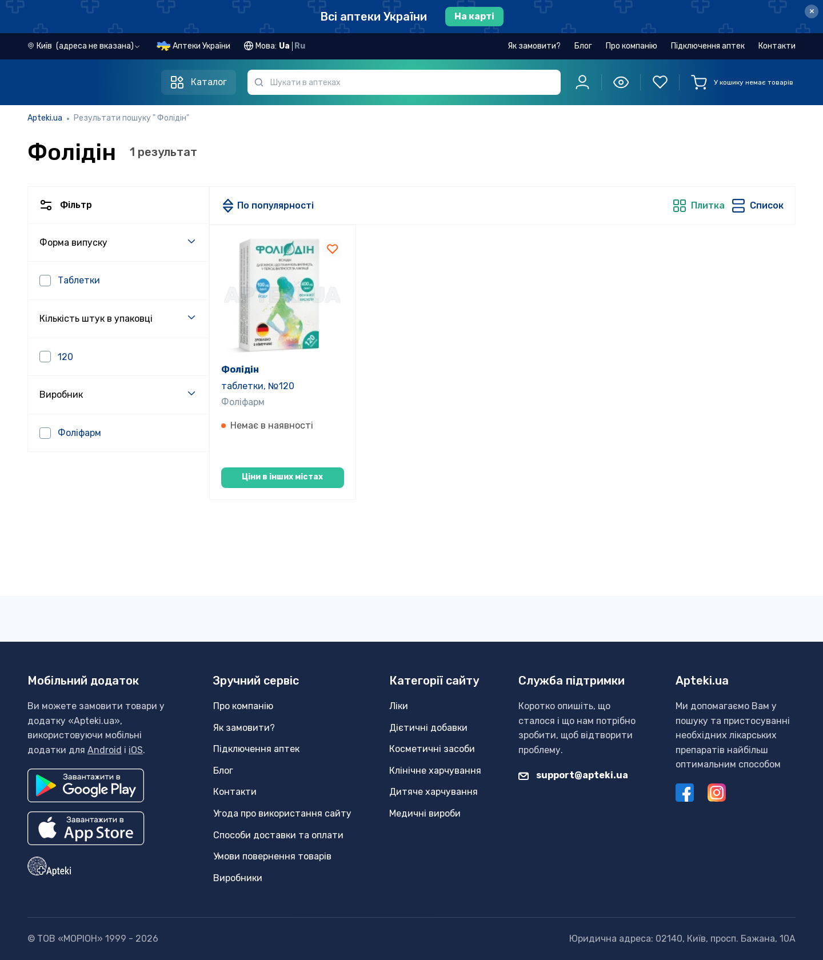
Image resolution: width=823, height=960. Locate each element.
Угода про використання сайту (282, 813)
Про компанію (631, 46)
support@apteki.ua (573, 775)
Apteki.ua (44, 118)
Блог (583, 46)
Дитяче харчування (433, 791)
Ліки (398, 706)
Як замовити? (534, 46)
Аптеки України (201, 46)
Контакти (777, 46)
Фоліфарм (243, 402)
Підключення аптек (708, 46)
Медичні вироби (425, 813)
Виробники (237, 878)
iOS (136, 750)
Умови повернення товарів (272, 856)
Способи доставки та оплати (278, 835)
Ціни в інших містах (282, 477)
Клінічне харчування (435, 770)
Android (104, 750)
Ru (299, 46)
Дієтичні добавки (428, 727)
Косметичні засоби (432, 748)
